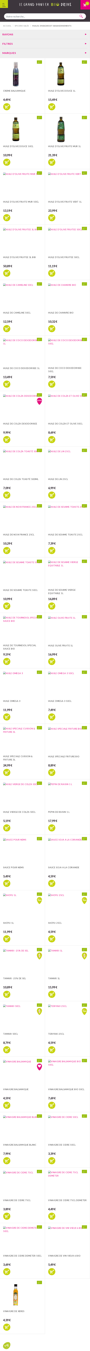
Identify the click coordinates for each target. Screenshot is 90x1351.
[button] (6, 1345)
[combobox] (45, 16)
